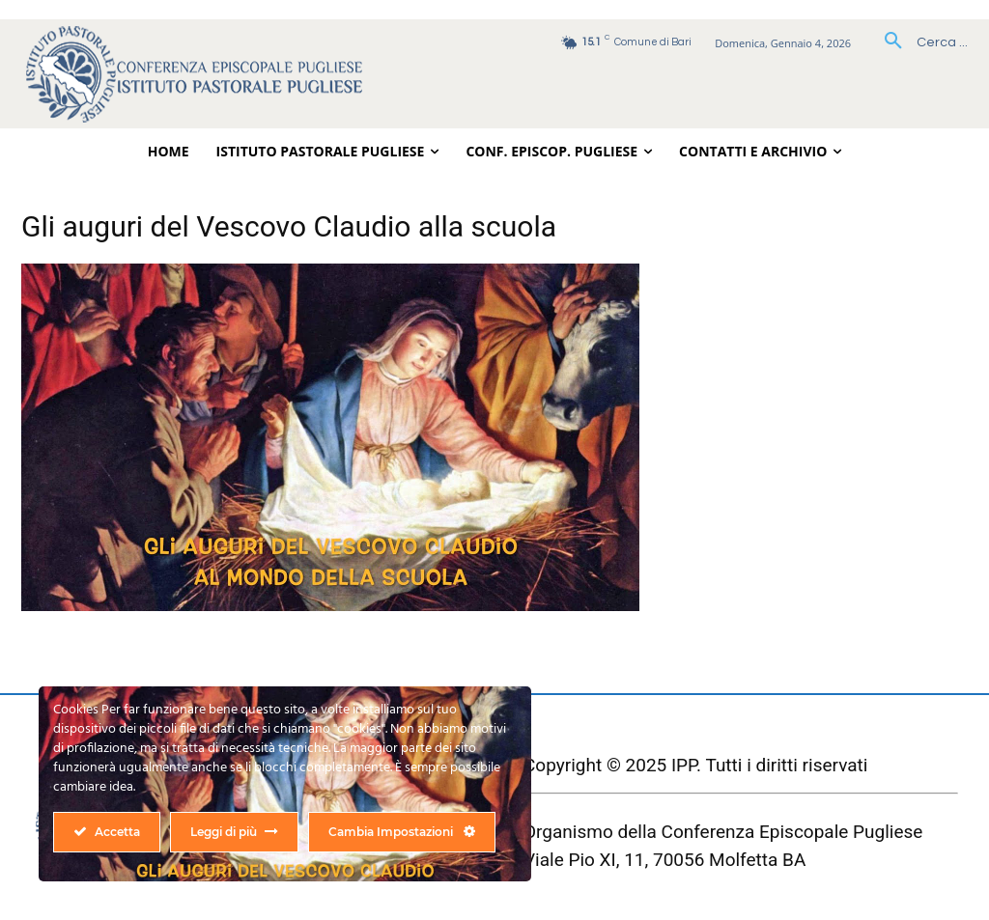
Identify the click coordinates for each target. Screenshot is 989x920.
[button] (919, 42)
